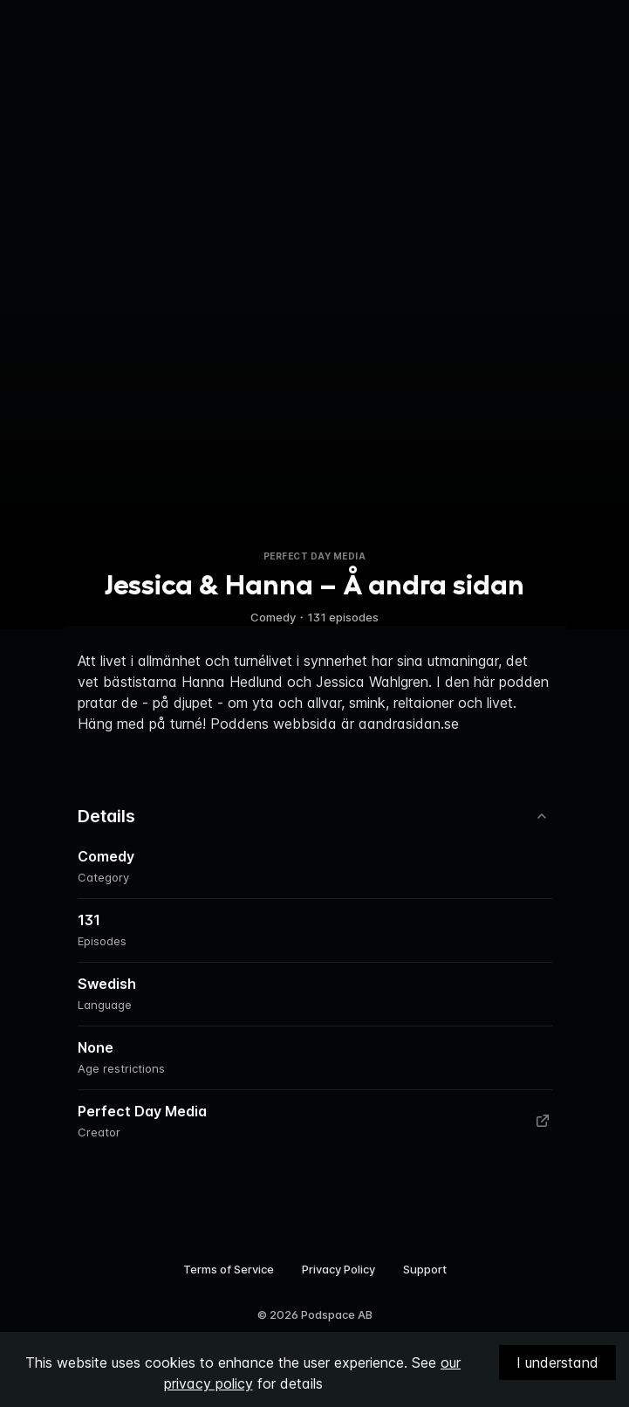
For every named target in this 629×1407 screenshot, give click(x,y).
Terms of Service (228, 1269)
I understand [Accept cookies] (557, 1362)
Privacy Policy (338, 1269)
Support (425, 1269)
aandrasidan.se (409, 723)
